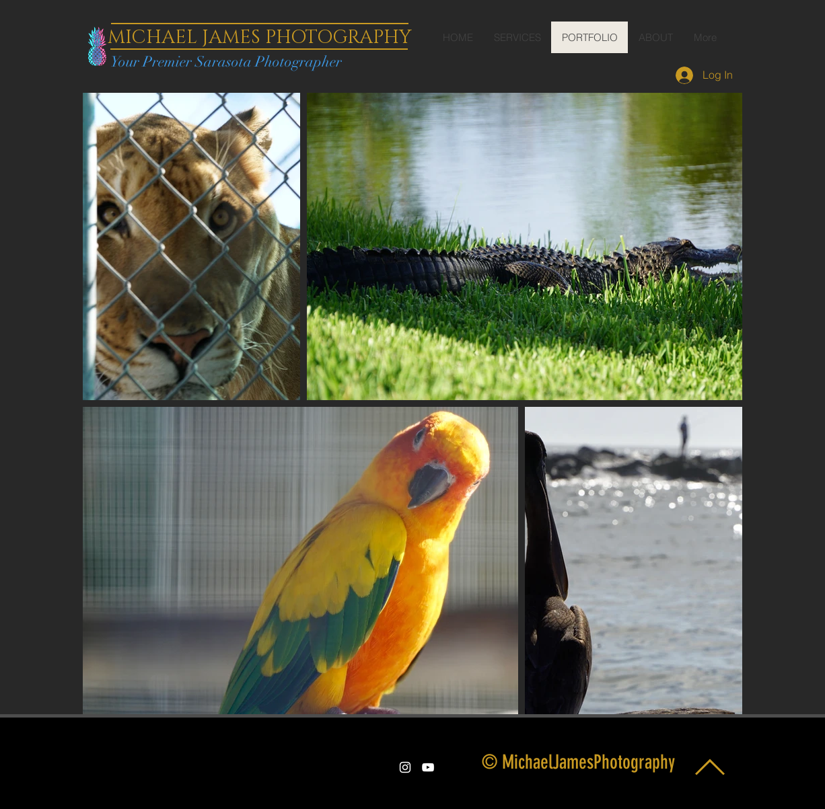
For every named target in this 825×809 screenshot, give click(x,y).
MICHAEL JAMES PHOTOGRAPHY (259, 37)
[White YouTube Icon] (428, 767)
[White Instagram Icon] (405, 767)
